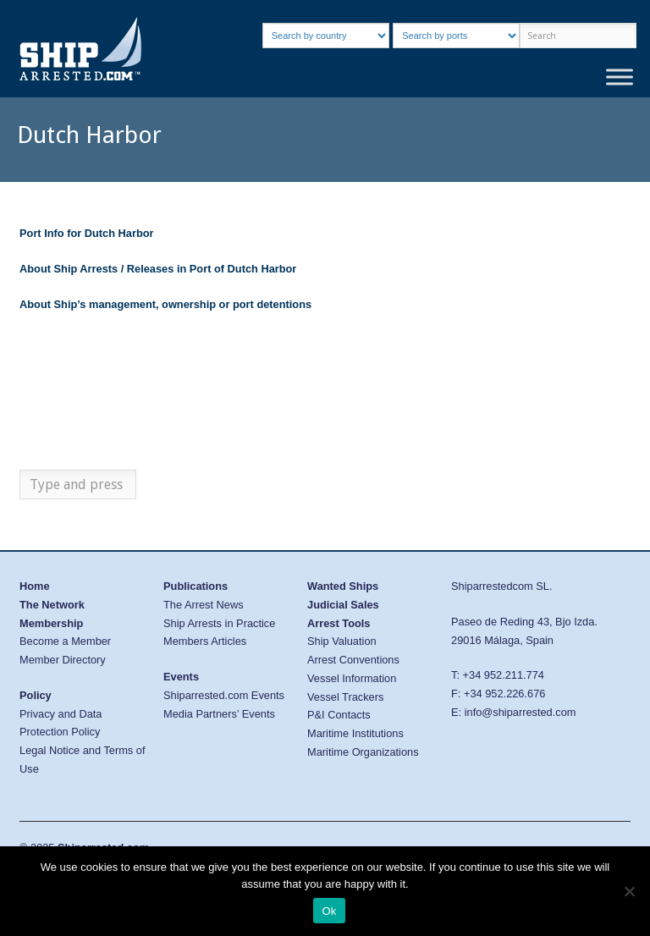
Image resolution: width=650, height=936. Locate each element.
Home (34, 586)
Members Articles (204, 641)
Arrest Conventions (353, 659)
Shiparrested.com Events (223, 695)
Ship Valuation (342, 641)
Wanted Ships (342, 586)
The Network (52, 604)
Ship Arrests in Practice (219, 623)
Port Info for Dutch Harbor (86, 233)
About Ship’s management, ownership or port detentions (165, 304)
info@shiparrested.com (520, 712)
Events (181, 676)
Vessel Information (351, 678)
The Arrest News (203, 604)
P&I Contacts (339, 714)
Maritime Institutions (355, 733)
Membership (51, 623)
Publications (195, 586)
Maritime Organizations (363, 752)
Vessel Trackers (345, 697)
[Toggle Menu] (619, 77)
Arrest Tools (338, 623)
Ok (329, 911)
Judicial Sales (343, 604)
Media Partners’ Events (219, 714)
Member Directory (62, 659)
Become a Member (65, 641)
